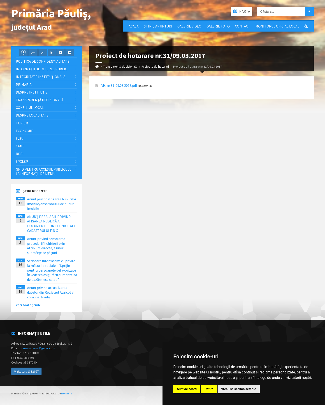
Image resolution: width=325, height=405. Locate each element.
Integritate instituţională (40, 76)
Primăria (24, 84)
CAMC (20, 146)
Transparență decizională (120, 66)
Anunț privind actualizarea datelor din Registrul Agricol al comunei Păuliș (50, 292)
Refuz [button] (209, 389)
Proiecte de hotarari (155, 66)
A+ (33, 52)
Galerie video (189, 26)
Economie (24, 130)
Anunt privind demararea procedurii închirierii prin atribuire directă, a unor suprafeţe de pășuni (46, 245)
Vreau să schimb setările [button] (238, 389)
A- (42, 52)
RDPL (20, 153)
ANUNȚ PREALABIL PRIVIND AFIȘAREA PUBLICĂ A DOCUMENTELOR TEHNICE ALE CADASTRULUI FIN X (51, 223)
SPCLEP (22, 161)
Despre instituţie (32, 92)
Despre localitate (32, 115)
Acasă (134, 26)
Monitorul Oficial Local (277, 26)
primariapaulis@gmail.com (37, 348)
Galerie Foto (218, 26)
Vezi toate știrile (28, 305)
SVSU (19, 138)
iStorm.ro (66, 393)
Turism (22, 123)
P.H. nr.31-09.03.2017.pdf (118, 85)
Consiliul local (30, 107)
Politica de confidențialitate (43, 61)
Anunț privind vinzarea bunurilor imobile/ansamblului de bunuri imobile (51, 204)
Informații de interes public (41, 69)
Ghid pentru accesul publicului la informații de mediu (44, 171)
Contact (242, 26)
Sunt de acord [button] (187, 389)
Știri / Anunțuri (158, 26)
